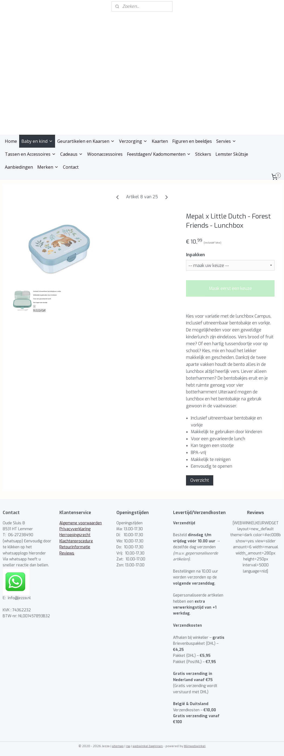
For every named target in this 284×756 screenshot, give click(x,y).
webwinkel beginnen (148, 746)
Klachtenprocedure (76, 541)
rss (128, 746)
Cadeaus (71, 154)
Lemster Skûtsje (231, 154)
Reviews (66, 553)
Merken (48, 167)
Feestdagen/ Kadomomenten (159, 154)
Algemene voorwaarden (80, 523)
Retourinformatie (74, 547)
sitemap (118, 746)
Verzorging (133, 141)
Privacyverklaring (74, 529)
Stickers (203, 154)
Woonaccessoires (105, 154)
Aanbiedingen (19, 167)
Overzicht (199, 480)
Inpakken (195, 255)
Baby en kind (37, 141)
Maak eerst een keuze (230, 288)
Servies (226, 141)
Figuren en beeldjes (192, 141)
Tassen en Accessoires (30, 154)
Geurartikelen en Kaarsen (86, 141)
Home (11, 141)
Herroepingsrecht (74, 534)
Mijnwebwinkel (194, 746)
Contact (71, 167)
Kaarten (160, 141)
